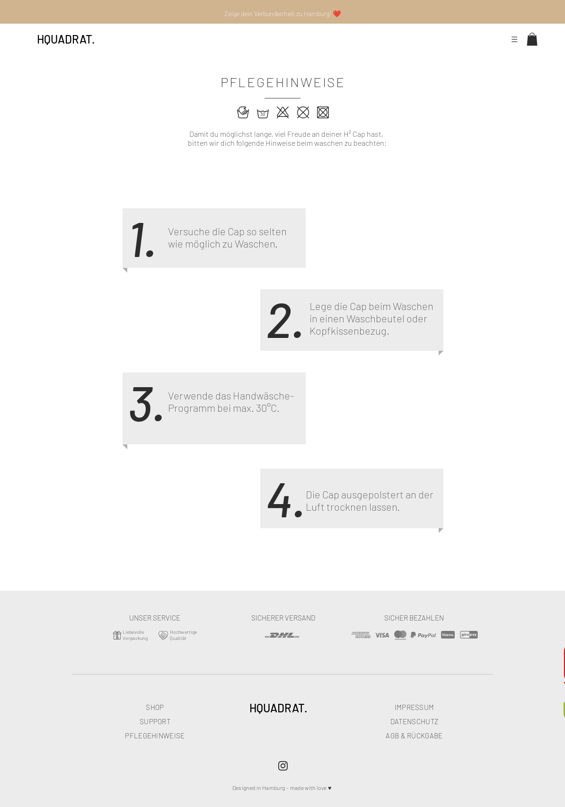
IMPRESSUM (414, 707)
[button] (532, 39)
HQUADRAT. (66, 39)
